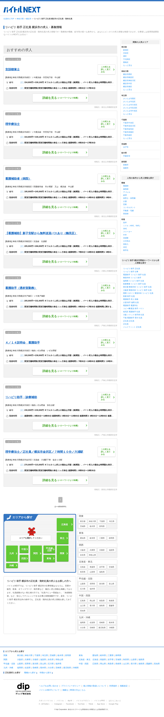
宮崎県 (92, 628)
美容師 (125, 214)
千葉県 (102, 521)
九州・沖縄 (84, 617)
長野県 (92, 584)
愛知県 (82, 538)
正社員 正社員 (128, 321)
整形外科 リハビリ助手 (132, 278)
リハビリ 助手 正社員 (131, 268)
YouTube (81, 704)
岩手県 (102, 567)
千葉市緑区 (127, 135)
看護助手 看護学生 (130, 305)
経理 (125, 195)
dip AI (70, 701)
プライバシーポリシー (70, 686)
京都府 (102, 550)
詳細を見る (60, 97)
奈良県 (82, 555)
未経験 (125, 238)
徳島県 (102, 606)
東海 (49, 558)
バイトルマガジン (83, 701)
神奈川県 (92, 521)
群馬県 (102, 526)
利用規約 (113, 686)
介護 (125, 201)
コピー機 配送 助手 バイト (133, 308)
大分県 (82, 628)
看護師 (125, 186)
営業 (125, 204)
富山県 (111, 584)
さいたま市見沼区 (130, 108)
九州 (11, 553)
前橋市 (125, 165)
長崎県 (102, 622)
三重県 (102, 538)
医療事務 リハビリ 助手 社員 (134, 284)
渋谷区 (125, 53)
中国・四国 (84, 595)
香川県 (92, 606)
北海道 (64, 524)
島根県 (111, 601)
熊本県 (111, 622)
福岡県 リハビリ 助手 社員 (133, 281)
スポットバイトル (46, 701)
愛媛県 (111, 606)
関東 (62, 553)
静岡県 (111, 538)
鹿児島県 (102, 628)
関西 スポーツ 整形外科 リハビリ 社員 (138, 293)
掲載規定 (124, 686)
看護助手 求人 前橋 (130, 299)
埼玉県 (111, 521)
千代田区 (126, 59)
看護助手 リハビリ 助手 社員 (134, 275)
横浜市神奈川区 (129, 80)
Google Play (113, 704)
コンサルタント (129, 207)
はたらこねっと (115, 701)
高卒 (125, 223)
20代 (125, 247)
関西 (35, 553)
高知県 (82, 611)
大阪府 (82, 550)
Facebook (70, 704)
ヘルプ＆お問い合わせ (48, 686)
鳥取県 (102, 601)
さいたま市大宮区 (130, 105)
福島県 (102, 572)
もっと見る (127, 65)
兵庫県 (92, 550)
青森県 (92, 567)
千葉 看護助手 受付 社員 (132, 318)
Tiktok (91, 704)
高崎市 (125, 168)
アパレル (126, 192)
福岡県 (82, 622)
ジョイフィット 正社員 (132, 327)
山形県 (92, 572)
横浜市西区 (127, 74)
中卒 (125, 235)
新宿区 (125, 50)
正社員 (125, 324)
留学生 (125, 250)
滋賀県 (111, 550)
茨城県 (82, 526)
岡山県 (92, 601)
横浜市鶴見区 (128, 77)
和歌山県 (92, 555)
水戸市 (125, 147)
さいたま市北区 (129, 101)
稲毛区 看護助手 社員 (131, 312)
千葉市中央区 (128, 123)
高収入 (125, 244)
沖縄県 (111, 628)
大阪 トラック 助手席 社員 (133, 315)
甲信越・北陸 (85, 578)
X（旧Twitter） (44, 704)
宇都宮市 (126, 156)
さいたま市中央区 (130, 111)
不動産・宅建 (128, 211)
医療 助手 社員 (129, 296)
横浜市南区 (127, 86)
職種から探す (30, 672)
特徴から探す (45, 672)
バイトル (60, 701)
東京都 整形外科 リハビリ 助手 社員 (137, 287)
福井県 (92, 589)
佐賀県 (92, 622)
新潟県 (102, 584)
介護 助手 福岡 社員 (131, 302)
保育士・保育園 (129, 198)
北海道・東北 (85, 561)
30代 (125, 229)
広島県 (82, 601)
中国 (23, 549)
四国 (23, 558)
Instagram (58, 704)
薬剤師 (125, 189)
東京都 (82, 521)
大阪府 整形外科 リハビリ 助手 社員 (137, 290)
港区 (125, 56)
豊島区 (125, 62)
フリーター (127, 232)
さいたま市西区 (129, 98)
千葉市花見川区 (129, 126)
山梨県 (82, 584)
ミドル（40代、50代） (132, 226)
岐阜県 (92, 538)
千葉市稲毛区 (128, 129)
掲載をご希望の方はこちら (74, 690)
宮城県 (111, 567)
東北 (62, 538)
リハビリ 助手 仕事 (130, 272)
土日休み (126, 241)
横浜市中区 (127, 83)
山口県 (82, 606)
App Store (101, 704)
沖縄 (11, 565)
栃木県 (92, 526)
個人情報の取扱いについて (94, 686)
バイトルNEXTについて (49, 690)
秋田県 (82, 572)
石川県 (82, 589)
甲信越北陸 (49, 549)
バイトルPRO (99, 701)
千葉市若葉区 (128, 132)
